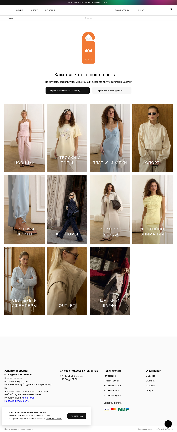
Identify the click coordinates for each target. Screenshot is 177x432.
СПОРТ (34, 10)
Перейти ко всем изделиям (110, 90)
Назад (10, 18)
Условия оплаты (111, 390)
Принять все (77, 416)
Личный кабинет (111, 381)
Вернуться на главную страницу (65, 90)
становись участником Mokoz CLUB (87, 2)
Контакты (150, 385)
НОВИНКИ (19, 10)
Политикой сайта (54, 418)
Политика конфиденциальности (18, 429)
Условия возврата (112, 395)
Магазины (150, 381)
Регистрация (110, 376)
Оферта (149, 390)
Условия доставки (112, 385)
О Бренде (150, 376)
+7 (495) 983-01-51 (71, 375)
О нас (141, 10)
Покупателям (122, 10)
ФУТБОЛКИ (50, 10)
